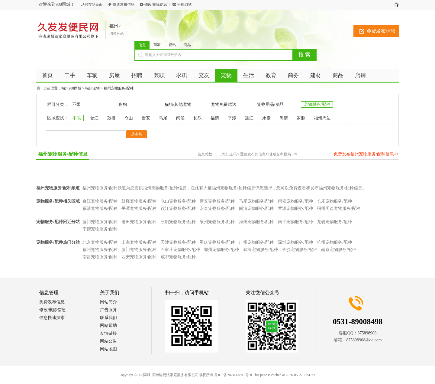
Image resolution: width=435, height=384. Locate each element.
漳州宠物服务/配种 (256, 222)
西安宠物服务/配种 (138, 257)
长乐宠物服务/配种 (334, 201)
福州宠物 (92, 88)
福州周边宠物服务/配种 (338, 208)
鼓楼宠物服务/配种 (138, 201)
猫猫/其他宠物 (178, 104)
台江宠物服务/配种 (100, 201)
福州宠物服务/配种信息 (63, 154)
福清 (215, 118)
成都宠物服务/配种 (178, 257)
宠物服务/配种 (317, 104)
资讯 (172, 45)
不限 (76, 104)
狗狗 (122, 104)
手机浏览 (184, 4)
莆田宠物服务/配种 (138, 222)
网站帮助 (108, 325)
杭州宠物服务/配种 (334, 242)
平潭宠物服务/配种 (138, 208)
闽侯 (180, 118)
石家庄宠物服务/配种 (180, 249)
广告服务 (108, 310)
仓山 (128, 118)
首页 (47, 75)
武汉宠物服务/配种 (260, 249)
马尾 (163, 118)
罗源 (301, 118)
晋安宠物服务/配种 (217, 201)
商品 (187, 45)
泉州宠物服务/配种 (217, 222)
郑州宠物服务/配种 (221, 249)
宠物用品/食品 (270, 104)
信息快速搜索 (52, 317)
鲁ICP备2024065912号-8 (233, 375)
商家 (157, 45)
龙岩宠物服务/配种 (334, 222)
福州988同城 (71, 88)
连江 (249, 118)
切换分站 (116, 33)
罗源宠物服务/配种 (295, 208)
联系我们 (108, 317)
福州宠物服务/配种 (119, 88)
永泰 (266, 118)
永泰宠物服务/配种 (217, 208)
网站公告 (108, 341)
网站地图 (108, 349)
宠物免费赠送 (223, 104)
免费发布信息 (380, 31)
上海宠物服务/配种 (138, 242)
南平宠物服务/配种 (295, 222)
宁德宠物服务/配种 (100, 229)
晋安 (146, 118)
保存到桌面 (94, 4)
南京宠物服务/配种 (338, 249)
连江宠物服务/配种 (178, 208)
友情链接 (108, 333)
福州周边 (322, 118)
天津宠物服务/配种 (178, 242)
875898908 (367, 333)
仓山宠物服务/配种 (178, 201)
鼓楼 (111, 118)
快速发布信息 (123, 4)
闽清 (283, 118)
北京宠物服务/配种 (100, 242)
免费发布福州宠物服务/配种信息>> (366, 154)
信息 (142, 45)
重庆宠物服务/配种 (217, 242)
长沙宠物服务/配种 (299, 249)
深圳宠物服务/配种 (295, 242)
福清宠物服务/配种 (100, 208)
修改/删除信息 (155, 4)
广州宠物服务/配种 (256, 242)
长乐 (197, 118)
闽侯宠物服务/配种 (295, 201)
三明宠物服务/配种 (178, 222)
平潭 (232, 118)
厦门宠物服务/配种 (100, 222)
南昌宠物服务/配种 (100, 257)
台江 (94, 118)
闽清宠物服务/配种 (256, 208)
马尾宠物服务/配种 (256, 201)
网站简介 (108, 302)
